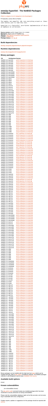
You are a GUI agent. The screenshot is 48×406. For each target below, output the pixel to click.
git (16, 40)
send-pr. (3, 404)
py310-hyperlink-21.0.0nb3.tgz (24, 74)
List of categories (16, 16)
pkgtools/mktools (16, 47)
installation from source (30, 378)
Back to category (6, 16)
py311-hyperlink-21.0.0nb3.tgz (24, 62)
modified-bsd (9, 38)
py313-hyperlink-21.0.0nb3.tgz (24, 65)
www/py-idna (4, 54)
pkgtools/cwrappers (26, 47)
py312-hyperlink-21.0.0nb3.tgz (24, 64)
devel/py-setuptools (6, 47)
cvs (12, 40)
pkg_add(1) (18, 376)
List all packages (26, 16)
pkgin (33, 375)
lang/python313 (12, 54)
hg (14, 40)
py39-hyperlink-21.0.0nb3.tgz (24, 147)
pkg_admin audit (7, 393)
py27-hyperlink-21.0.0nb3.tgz (24, 135)
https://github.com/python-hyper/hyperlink (17, 37)
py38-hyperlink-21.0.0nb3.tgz (24, 145)
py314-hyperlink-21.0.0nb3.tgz (24, 67)
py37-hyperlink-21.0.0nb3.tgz (24, 144)
